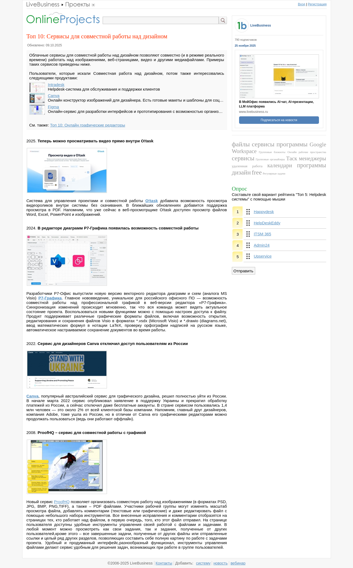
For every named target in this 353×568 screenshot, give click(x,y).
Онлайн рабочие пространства (307, 152)
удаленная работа (247, 166)
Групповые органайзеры (270, 159)
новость (220, 563)
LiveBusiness (260, 25)
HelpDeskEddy (267, 223)
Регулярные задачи (274, 173)
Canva (54, 95)
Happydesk (264, 211)
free (257, 172)
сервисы (263, 144)
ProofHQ (61, 501)
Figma (53, 107)
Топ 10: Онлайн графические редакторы (87, 125)
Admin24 (262, 245)
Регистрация (317, 4)
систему (203, 563)
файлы (241, 144)
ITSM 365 (262, 234)
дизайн (241, 172)
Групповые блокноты (272, 152)
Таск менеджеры (306, 158)
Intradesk (56, 84)
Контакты (164, 563)
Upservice (263, 256)
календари (279, 165)
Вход (301, 4)
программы (291, 144)
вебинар (238, 563)
